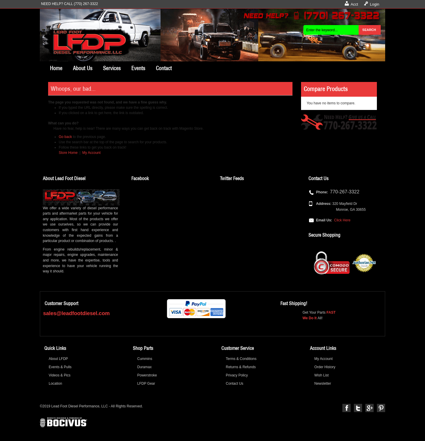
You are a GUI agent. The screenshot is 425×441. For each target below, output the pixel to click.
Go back (65, 137)
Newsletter (322, 383)
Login (374, 4)
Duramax (144, 367)
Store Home (68, 153)
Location (55, 383)
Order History (324, 367)
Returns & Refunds (241, 367)
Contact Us (234, 383)
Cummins (144, 359)
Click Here (342, 220)
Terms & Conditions (241, 359)
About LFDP (58, 359)
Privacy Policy (237, 375)
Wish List (321, 375)
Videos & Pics (60, 375)
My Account (91, 153)
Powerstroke (147, 375)
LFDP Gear (146, 383)
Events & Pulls (60, 367)
